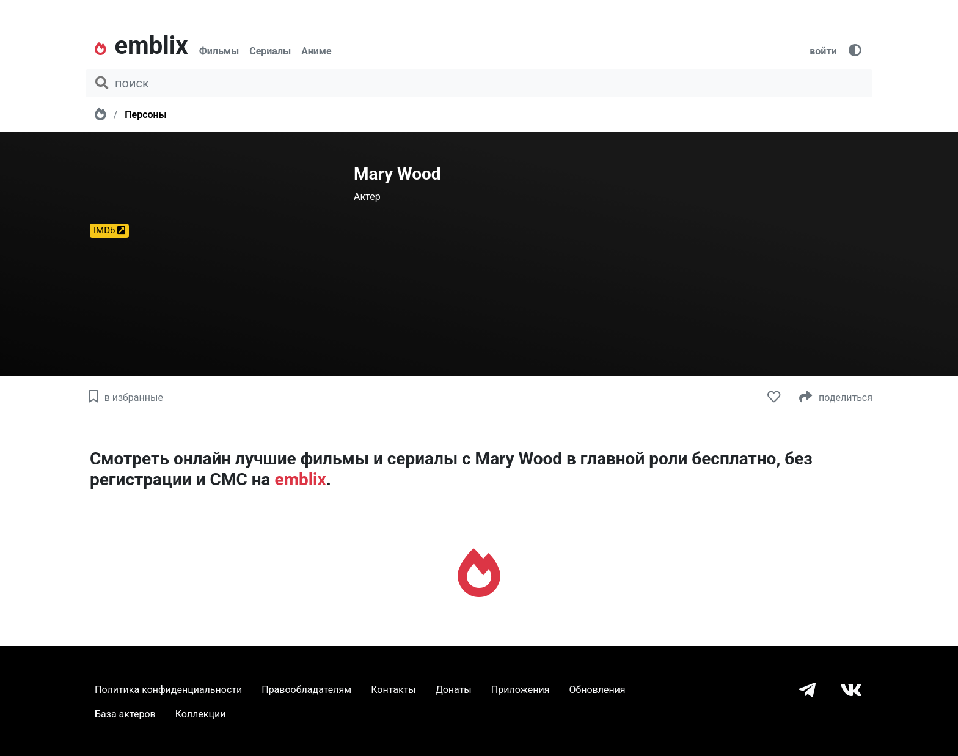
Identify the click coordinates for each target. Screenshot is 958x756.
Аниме (316, 51)
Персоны (146, 114)
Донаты (454, 689)
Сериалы (270, 51)
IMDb (109, 230)
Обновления (597, 689)
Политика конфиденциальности (168, 689)
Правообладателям (306, 689)
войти (823, 51)
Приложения (520, 689)
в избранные (124, 397)
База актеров (125, 714)
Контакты (393, 689)
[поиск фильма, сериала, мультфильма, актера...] (479, 83)
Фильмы (219, 51)
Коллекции (200, 714)
